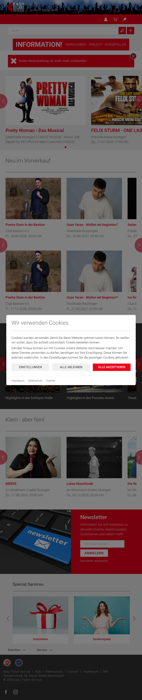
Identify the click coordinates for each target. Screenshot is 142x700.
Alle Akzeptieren (111, 367)
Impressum (17, 380)
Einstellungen (30, 367)
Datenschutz (35, 380)
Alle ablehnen (71, 367)
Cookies (50, 380)
